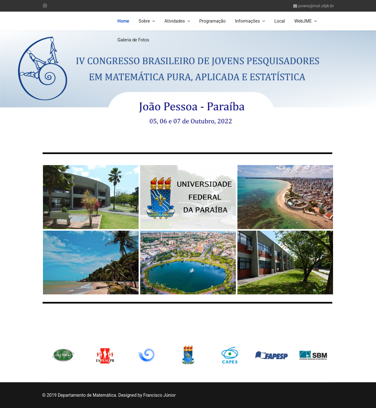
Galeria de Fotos (133, 39)
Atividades (174, 21)
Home (124, 21)
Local (279, 21)
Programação (212, 21)
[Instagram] (45, 5)
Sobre (144, 21)
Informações (247, 21)
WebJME (303, 21)
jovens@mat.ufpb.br (316, 5)
